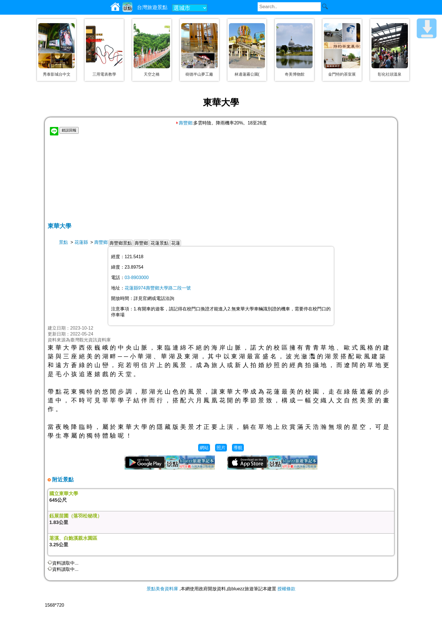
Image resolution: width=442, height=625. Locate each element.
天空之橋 (152, 74)
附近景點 (62, 480)
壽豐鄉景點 (120, 243)
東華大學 (59, 226)
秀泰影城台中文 (56, 74)
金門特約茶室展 (342, 74)
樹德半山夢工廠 (199, 74)
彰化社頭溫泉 (389, 74)
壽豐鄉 (183, 122)
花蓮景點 (160, 243)
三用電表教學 (104, 74)
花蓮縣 (81, 242)
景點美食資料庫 (162, 588)
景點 (63, 242)
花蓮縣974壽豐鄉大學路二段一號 (158, 288)
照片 (221, 447)
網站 (204, 447)
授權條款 (286, 588)
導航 (237, 447)
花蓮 (175, 243)
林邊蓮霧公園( (247, 74)
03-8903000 (137, 277)
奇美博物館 (294, 74)
